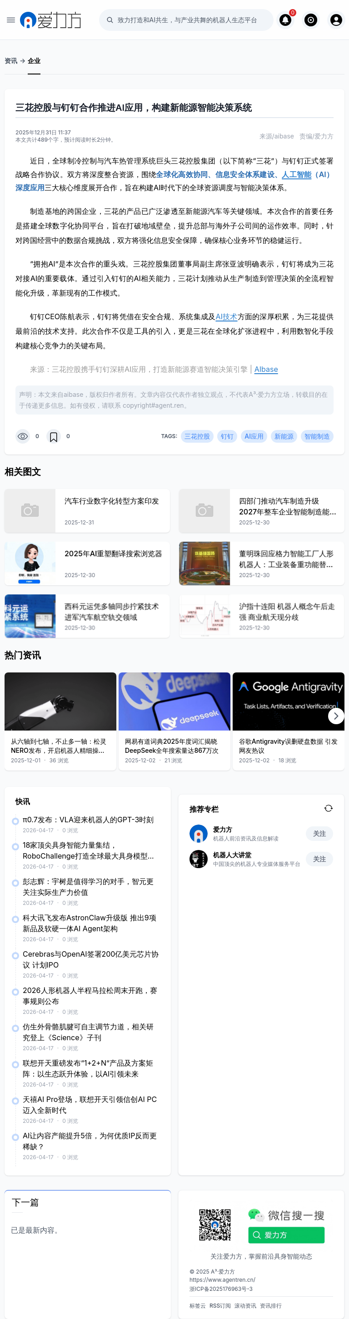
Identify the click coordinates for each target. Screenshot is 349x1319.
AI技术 (226, 316)
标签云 (197, 1305)
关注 (319, 833)
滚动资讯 (245, 1305)
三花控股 (197, 436)
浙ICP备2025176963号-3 (221, 1288)
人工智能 (296, 174)
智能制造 (317, 436)
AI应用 (254, 436)
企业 (34, 60)
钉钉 (227, 436)
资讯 (11, 60)
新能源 (284, 436)
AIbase (266, 369)
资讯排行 (271, 1305)
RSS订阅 (220, 1305)
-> (22, 60)
